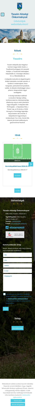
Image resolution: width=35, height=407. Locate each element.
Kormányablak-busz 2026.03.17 (17, 166)
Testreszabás (18, 401)
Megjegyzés (8, 276)
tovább (17, 191)
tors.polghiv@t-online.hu (19, 223)
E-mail (9, 271)
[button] (31, 164)
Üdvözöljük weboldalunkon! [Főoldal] (19, 19)
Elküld (6, 309)
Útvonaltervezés (17, 328)
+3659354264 (16, 221)
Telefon (9, 265)
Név (8, 255)
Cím (5, 260)
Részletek (17, 175)
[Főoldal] (19, 6)
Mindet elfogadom (18, 404)
